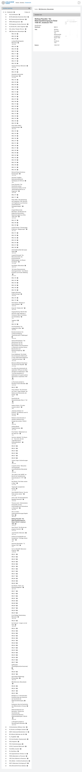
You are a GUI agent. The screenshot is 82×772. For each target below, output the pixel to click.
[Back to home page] (79, 2)
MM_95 (14, 655)
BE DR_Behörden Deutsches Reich (19, 17)
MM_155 (15, 162)
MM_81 (14, 598)
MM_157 (15, 195)
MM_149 (15, 225)
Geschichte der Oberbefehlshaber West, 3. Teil (19, 400)
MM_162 (15, 237)
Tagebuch (15, 320)
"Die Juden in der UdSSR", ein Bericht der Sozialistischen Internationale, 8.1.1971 (19, 476)
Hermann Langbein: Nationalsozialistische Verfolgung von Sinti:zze (19, 179)
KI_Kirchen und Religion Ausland (18, 729)
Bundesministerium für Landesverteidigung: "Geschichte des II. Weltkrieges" (20, 334)
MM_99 (14, 613)
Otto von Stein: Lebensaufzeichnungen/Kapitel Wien (20, 513)
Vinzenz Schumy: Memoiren (20, 66)
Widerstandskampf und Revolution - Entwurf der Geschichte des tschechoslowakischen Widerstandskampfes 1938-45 (19, 714)
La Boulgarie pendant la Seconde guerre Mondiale (19, 722)
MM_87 (14, 674)
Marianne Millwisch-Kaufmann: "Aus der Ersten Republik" (20, 363)
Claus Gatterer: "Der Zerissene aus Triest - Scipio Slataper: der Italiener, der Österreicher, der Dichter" (20, 392)
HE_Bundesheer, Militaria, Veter (18, 727)
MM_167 (15, 245)
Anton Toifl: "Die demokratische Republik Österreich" (20, 498)
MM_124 (15, 118)
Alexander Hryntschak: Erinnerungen (17, 75)
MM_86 (14, 686)
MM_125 (15, 111)
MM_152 (15, 157)
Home (17, 2)
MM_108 (15, 101)
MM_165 (15, 324)
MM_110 (15, 113)
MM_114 (15, 58)
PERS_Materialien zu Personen (18, 756)
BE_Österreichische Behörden (17, 19)
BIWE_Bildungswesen (15, 21)
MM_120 (15, 106)
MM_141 (15, 143)
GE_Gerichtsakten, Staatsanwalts (18, 739)
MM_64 (14, 633)
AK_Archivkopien (14, 14)
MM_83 (14, 581)
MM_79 (14, 662)
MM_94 (14, 652)
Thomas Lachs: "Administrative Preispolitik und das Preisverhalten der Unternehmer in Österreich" (20, 505)
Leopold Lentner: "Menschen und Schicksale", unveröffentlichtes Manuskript (19, 468)
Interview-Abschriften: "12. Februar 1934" (18, 544)
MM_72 (14, 569)
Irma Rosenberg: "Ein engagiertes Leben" (17, 327)
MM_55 (14, 453)
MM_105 (15, 87)
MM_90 (14, 688)
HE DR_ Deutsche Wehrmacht (17, 746)
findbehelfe (11, 12)
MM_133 (15, 131)
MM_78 (14, 660)
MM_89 (14, 605)
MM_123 (15, 116)
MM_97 (14, 608)
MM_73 (14, 571)
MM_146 (15, 285)
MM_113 (15, 92)
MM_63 (14, 631)
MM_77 (14, 576)
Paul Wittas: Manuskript (19, 265)
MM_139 (15, 82)
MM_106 (15, 38)
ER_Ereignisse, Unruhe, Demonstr (18, 24)
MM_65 (14, 635)
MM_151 (15, 233)
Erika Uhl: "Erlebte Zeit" (18, 308)
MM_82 (14, 600)
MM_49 (14, 559)
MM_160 (15, 282)
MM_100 (15, 46)
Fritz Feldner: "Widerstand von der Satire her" (19, 432)
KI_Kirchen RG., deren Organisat (18, 26)
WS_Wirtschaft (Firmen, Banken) (18, 765)
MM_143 (15, 121)
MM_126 (15, 145)
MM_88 (14, 603)
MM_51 (14, 554)
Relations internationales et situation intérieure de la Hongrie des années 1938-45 (19, 420)
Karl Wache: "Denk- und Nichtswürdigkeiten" (18, 586)
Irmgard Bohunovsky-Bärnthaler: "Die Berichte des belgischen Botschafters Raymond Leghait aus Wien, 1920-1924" (19, 213)
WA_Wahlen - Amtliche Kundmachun (19, 761)
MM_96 (14, 657)
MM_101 (15, 96)
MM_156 (15, 290)
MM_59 (14, 620)
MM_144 (15, 278)
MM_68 (14, 643)
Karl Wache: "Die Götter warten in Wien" (19, 482)
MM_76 (14, 573)
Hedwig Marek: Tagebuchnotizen (17, 427)
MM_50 (14, 446)
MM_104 (15, 84)
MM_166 (15, 169)
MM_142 (15, 155)
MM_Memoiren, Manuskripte (17, 31)
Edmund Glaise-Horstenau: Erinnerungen (18, 172)
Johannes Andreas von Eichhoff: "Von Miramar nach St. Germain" (20, 412)
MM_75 (14, 596)
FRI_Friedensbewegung (16, 744)
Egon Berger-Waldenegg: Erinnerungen (18, 677)
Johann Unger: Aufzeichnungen (20, 461)
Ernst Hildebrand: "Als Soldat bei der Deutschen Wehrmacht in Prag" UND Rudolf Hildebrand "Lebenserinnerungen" (20, 357)
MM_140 (15, 152)
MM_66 (14, 638)
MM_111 (15, 56)
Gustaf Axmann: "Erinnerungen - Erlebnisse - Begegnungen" (20, 228)
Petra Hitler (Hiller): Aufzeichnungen (17, 126)
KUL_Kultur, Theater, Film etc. (17, 29)
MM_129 (15, 72)
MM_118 (15, 94)
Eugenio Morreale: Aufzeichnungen (17, 293)
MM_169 (15, 298)
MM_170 (15, 300)
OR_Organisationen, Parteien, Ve (18, 753)
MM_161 (15, 167)
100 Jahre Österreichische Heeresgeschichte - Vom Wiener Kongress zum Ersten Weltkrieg (20, 272)
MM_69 (14, 645)
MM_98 (14, 610)
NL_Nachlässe (14, 751)
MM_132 (15, 79)
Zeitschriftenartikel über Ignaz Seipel (19, 250)
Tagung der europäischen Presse (18, 487)
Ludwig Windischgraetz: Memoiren (18, 41)
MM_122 (15, 108)
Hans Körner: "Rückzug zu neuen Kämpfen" (18, 303)
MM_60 (14, 564)
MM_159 (15, 235)
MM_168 (15, 247)
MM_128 (15, 150)
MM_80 (14, 578)
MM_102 (15, 34)
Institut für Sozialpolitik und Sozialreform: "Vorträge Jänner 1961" (19, 538)
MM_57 (14, 455)
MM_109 (15, 49)
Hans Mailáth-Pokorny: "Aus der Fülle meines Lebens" (20, 493)
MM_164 (15, 242)
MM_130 (15, 123)
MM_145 (15, 280)
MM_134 (15, 133)
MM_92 (14, 693)
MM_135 (15, 136)
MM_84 (14, 671)
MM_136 (15, 138)
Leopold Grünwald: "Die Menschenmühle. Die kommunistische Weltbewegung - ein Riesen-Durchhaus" (19, 259)
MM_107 (15, 99)
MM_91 (14, 691)
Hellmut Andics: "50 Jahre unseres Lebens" (18, 406)
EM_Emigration (14, 741)
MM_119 (15, 104)
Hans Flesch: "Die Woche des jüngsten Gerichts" (19, 528)
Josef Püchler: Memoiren (19, 533)
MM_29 (14, 387)
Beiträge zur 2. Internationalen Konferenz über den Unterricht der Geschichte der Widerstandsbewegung (19, 698)
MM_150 (15, 287)
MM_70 (14, 648)
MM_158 (15, 165)
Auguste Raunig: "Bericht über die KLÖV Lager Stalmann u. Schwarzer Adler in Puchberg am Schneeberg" (19, 314)
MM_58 (14, 458)
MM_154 (15, 160)
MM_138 (15, 63)
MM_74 (14, 593)
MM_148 (15, 222)
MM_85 (14, 583)
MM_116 (15, 51)
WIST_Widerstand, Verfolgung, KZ (19, 763)
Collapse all (27, 12)
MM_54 (14, 450)
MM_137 (15, 140)
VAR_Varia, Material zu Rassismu (18, 758)
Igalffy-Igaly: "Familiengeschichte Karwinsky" (20, 666)
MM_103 (15, 36)
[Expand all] (3, 12)
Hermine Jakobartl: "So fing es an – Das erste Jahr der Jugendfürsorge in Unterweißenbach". (19, 440)
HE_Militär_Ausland (15, 749)
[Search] (29, 8)
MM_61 (14, 566)
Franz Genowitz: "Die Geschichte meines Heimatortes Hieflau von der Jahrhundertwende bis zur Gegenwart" (19, 188)
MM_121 (15, 69)
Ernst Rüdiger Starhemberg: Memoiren (19, 616)
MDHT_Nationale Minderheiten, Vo (19, 732)
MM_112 (15, 89)
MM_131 (15, 61)
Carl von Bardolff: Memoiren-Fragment (19, 549)
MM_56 (14, 561)
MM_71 (14, 591)
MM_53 (14, 556)
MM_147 (15, 220)
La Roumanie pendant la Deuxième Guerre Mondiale (20, 382)
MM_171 (15, 197)
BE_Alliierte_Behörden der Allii (18, 734)
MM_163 (15, 240)
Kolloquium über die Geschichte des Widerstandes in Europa (20, 705)
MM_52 (14, 448)
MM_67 (14, 640)
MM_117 (15, 53)
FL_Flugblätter (14, 736)
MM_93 (14, 650)
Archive (22, 2)
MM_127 (15, 148)
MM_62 (14, 628)
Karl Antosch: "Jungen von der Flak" (19, 623)
